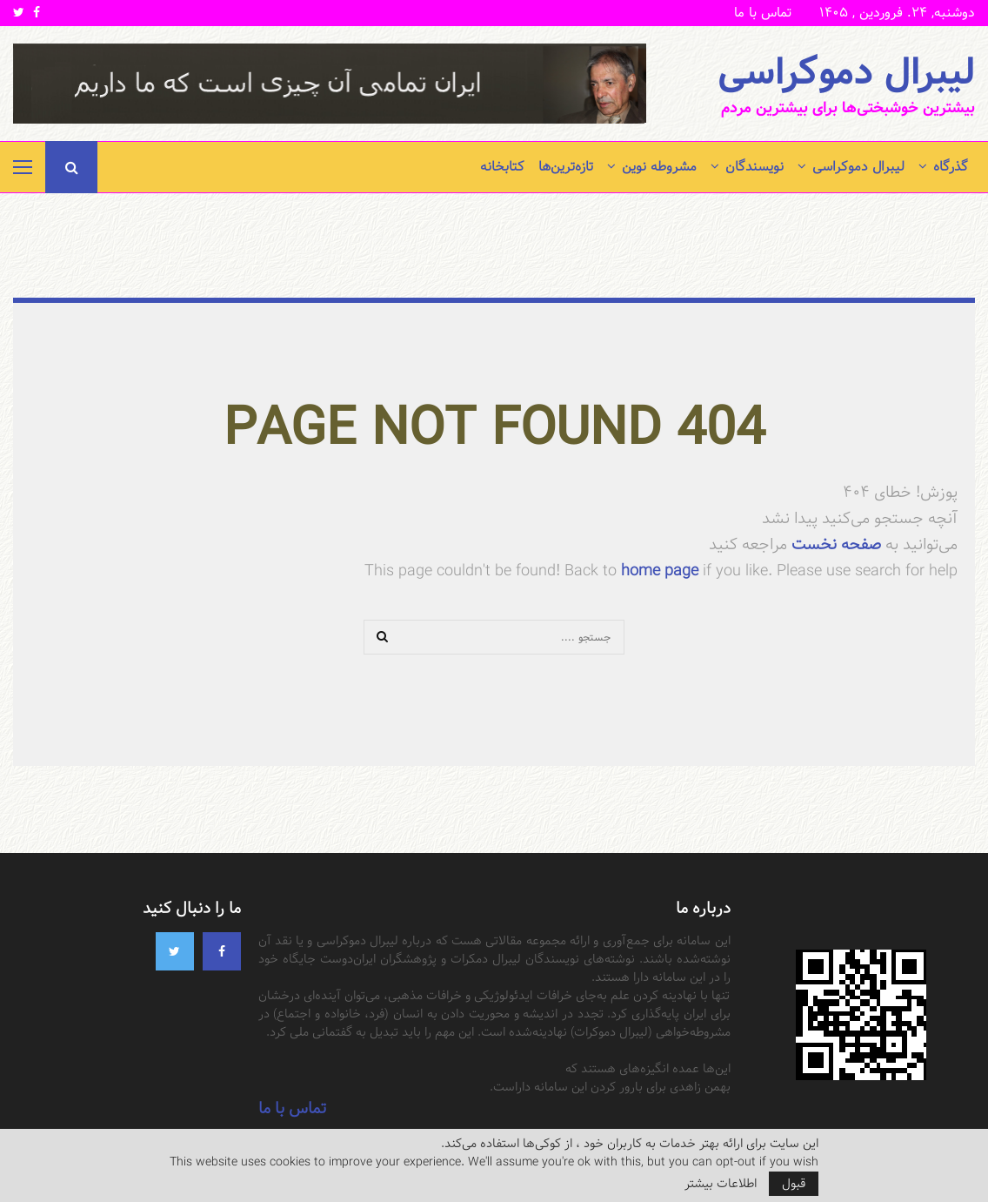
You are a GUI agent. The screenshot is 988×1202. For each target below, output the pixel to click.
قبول (793, 1183)
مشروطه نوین (659, 167)
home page (659, 570)
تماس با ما (762, 13)
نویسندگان (754, 167)
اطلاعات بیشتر (720, 1184)
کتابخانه (502, 167)
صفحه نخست (834, 544)
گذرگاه (950, 167)
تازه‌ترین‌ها (565, 167)
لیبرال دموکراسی (846, 73)
